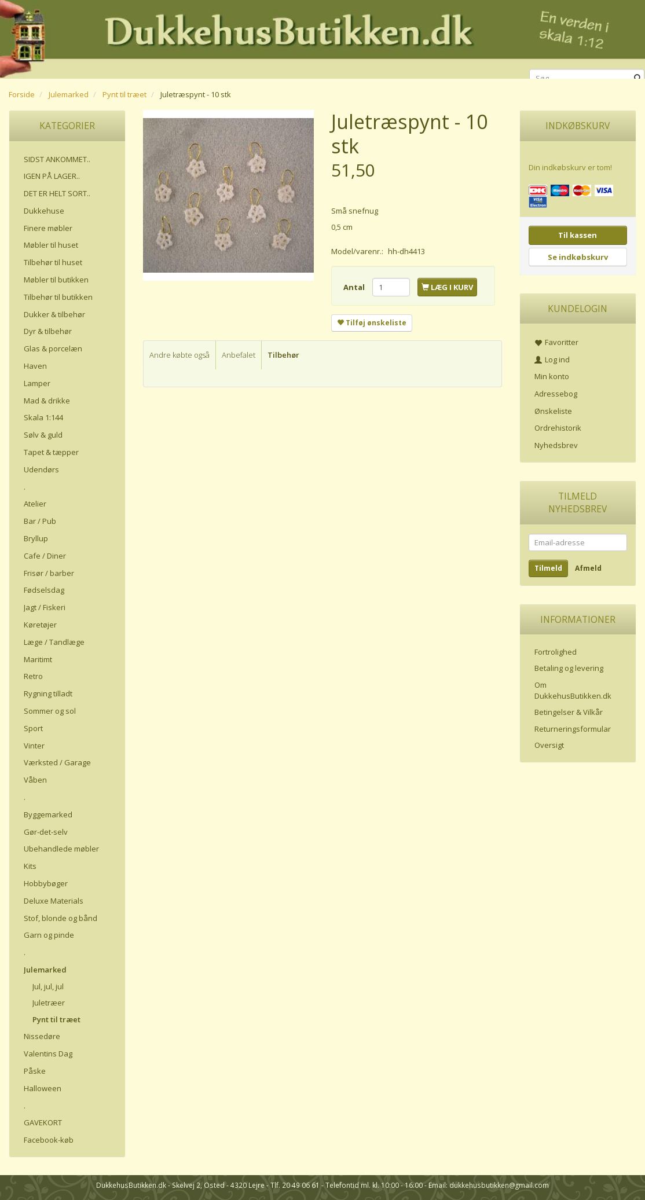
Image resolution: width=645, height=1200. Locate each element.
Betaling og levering (568, 668)
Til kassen (577, 235)
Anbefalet (238, 355)
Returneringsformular (572, 729)
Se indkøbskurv (578, 257)
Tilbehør (283, 355)
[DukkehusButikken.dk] (322, 37)
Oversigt (549, 745)
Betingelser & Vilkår (568, 712)
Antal (355, 287)
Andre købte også (179, 355)
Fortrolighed (555, 652)
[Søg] (638, 77)
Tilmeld (548, 568)
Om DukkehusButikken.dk (572, 690)
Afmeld (588, 568)
